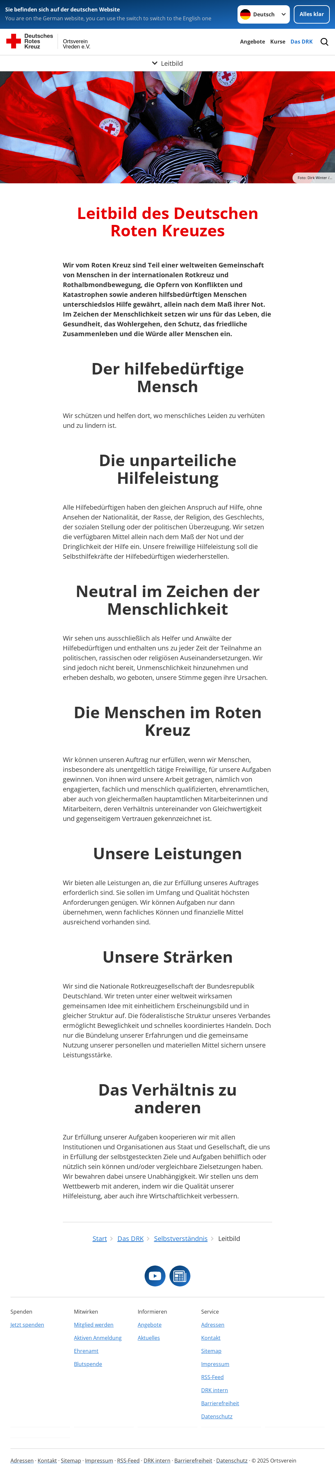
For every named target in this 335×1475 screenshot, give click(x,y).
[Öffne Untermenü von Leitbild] (167, 63)
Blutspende (88, 1364)
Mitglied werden (94, 1324)
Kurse (277, 41)
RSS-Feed (212, 1377)
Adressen (212, 1324)
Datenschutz (217, 1416)
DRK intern (214, 1390)
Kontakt (210, 1337)
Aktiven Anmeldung (98, 1337)
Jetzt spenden (27, 1324)
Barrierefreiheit (220, 1403)
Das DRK (302, 41)
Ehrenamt (86, 1351)
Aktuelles (149, 1337)
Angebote (252, 41)
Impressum (215, 1364)
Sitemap (211, 1351)
